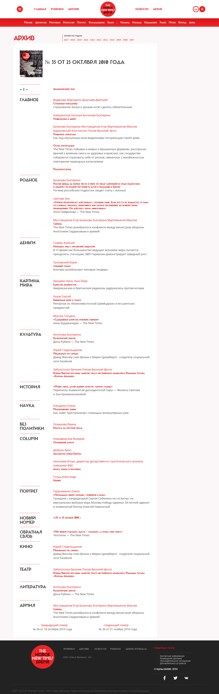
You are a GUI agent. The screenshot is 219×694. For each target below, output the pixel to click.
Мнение (28, 22)
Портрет (81, 22)
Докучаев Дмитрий (95, 100)
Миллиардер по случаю (65, 353)
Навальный (150, 22)
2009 (118, 40)
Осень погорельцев (63, 145)
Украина (125, 22)
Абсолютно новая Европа (67, 453)
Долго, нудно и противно (67, 469)
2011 (105, 40)
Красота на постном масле (67, 427)
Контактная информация (172, 656)
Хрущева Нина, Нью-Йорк (70, 281)
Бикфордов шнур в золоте (67, 300)
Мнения (115, 649)
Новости (141, 9)
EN (195, 9)
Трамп (163, 22)
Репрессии (68, 22)
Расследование (97, 22)
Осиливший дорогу (63, 442)
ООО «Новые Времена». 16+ (77, 657)
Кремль (182, 22)
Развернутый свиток (64, 338)
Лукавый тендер (62, 265)
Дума (192, 22)
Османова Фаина (64, 424)
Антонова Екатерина (96, 115)
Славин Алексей (64, 243)
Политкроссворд (62, 169)
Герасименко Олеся (66, 491)
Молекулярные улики (64, 409)
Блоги (111, 22)
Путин (172, 22)
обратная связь (164, 648)
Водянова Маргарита (67, 100)
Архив (157, 9)
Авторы (73, 9)
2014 (85, 40)
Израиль (137, 22)
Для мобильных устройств (173, 663)
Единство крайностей (64, 284)
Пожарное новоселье (64, 134)
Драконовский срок (64, 88)
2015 (79, 40)
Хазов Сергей (62, 296)
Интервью (55, 22)
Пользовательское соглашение (175, 661)
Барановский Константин (70, 130)
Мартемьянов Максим (122, 126)
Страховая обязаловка (65, 103)
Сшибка (57, 223)
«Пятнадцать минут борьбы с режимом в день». (79, 494)
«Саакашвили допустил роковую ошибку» (76, 319)
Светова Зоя (61, 198)
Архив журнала (136, 649)
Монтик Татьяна (64, 316)
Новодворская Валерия (68, 439)
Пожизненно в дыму (64, 118)
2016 (72, 40)
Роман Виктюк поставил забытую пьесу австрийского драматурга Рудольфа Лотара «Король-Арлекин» (99, 375)
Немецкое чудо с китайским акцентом (74, 246)
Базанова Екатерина (66, 126)
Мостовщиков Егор (94, 126)
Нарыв (57, 480)
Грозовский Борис (65, 262)
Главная (40, 9)
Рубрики (57, 9)
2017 (66, 40)
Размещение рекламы (171, 658)
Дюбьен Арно (62, 450)
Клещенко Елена (64, 405)
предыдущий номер (54, 625)
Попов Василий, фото (102, 130)
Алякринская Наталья (67, 115)
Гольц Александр (64, 477)
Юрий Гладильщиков (67, 350)
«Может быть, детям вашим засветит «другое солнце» (83, 386)
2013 (92, 40)
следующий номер (116, 625)
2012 (99, 40)
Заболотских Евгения (67, 369)
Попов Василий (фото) (97, 369)
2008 (125, 40)
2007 (131, 40)
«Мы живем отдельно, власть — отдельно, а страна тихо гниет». (88, 531)
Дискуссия (41, 22)
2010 (112, 40)
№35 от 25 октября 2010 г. (67, 517)
